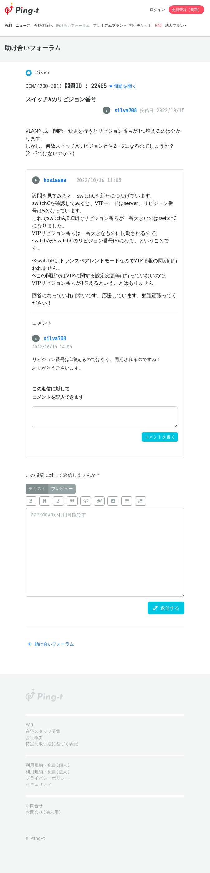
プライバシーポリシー (47, 778)
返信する (166, 608)
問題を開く (125, 86)
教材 (8, 25)
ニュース (23, 25)
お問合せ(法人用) (43, 812)
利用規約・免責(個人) (48, 765)
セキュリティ (39, 784)
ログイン (157, 9)
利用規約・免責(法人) (48, 772)
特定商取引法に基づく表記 (52, 744)
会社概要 (34, 737)
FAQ (158, 25)
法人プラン (174, 25)
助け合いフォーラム (73, 25)
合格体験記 (43, 25)
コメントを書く (160, 437)
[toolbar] (105, 501)
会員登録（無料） (187, 9)
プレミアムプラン (108, 25)
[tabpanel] (105, 545)
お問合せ (34, 806)
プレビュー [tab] (62, 488)
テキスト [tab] (37, 488)
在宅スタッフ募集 (43, 731)
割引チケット (140, 25)
